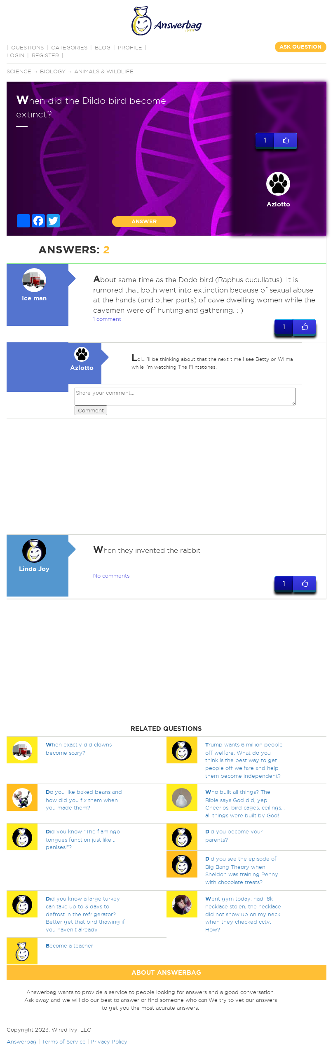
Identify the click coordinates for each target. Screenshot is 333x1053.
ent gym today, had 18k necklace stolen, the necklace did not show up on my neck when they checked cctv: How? (243, 914)
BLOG (102, 47)
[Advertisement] (165, 476)
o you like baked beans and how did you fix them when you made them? (84, 799)
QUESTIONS (27, 47)
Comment (91, 410)
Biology (53, 71)
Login (15, 55)
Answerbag (22, 1041)
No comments (111, 575)
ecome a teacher (69, 945)
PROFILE (130, 47)
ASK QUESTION (300, 47)
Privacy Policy (109, 1041)
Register (45, 55)
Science (19, 71)
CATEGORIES (69, 47)
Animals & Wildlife (104, 71)
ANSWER (144, 221)
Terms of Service (64, 1041)
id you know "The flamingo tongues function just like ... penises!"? (83, 839)
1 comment (107, 319)
